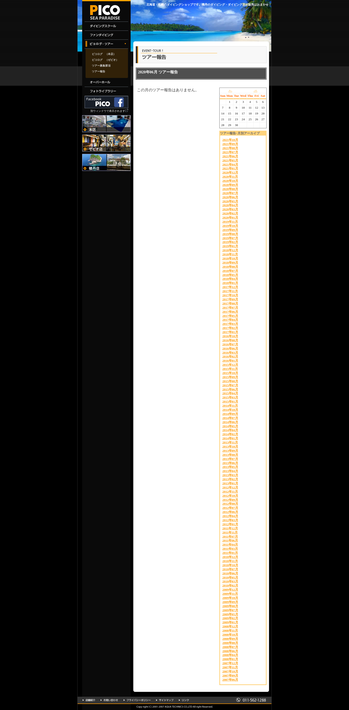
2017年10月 (230, 295)
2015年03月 (230, 397)
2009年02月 (230, 618)
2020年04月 (230, 205)
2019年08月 (230, 234)
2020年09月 (230, 185)
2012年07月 (230, 508)
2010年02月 (230, 585)
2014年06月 (230, 422)
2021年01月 (230, 168)
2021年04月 (230, 164)
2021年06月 (230, 156)
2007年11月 (230, 667)
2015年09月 (230, 377)
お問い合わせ (109, 700)
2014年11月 (230, 405)
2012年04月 (230, 516)
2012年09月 (230, 500)
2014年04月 (230, 430)
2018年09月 (230, 262)
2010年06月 (230, 573)
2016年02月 (230, 356)
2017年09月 (230, 299)
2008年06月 (230, 651)
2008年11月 (230, 630)
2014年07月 (230, 418)
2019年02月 (230, 242)
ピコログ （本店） (104, 54)
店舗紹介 (88, 700)
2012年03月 (230, 520)
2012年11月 (230, 491)
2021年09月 (230, 144)
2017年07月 (230, 307)
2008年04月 (230, 655)
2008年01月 (230, 659)
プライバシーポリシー (137, 700)
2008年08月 (230, 643)
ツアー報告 (98, 71)
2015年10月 (230, 373)
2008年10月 (230, 634)
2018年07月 (230, 271)
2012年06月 (230, 512)
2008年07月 (230, 647)
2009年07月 (230, 610)
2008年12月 (230, 626)
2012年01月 (230, 524)
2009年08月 (230, 606)
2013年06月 (230, 463)
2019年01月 (230, 246)
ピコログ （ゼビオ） (105, 59)
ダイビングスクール (106, 26)
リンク (184, 700)
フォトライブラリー (106, 91)
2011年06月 (230, 540)
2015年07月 (230, 385)
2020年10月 (230, 181)
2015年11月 (230, 369)
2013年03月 (230, 475)
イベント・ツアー (106, 44)
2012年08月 (230, 503)
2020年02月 (230, 213)
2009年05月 (230, 614)
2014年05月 (230, 426)
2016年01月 (230, 360)
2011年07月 (230, 536)
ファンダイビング (106, 35)
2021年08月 (230, 148)
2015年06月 (230, 389)
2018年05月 (230, 275)
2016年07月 (230, 344)
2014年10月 (230, 410)
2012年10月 (230, 495)
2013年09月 (230, 450)
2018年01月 (230, 283)
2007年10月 (230, 671)
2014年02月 (230, 434)
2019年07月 (230, 238)
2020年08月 (230, 189)
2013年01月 (230, 483)
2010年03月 (230, 581)
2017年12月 (230, 287)
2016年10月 (230, 336)
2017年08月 (230, 303)
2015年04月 (230, 393)
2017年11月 (230, 291)
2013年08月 (230, 455)
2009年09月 (230, 602)
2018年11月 (230, 254)
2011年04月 (230, 544)
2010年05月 (230, 577)
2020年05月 (230, 201)
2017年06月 (230, 311)
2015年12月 (230, 364)
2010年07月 (230, 569)
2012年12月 (230, 487)
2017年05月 (230, 316)
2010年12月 (230, 557)
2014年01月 (230, 438)
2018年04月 (230, 279)
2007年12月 (230, 663)
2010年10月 (230, 565)
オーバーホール (106, 82)
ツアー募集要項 (101, 65)
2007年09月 (230, 675)
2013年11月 (230, 442)
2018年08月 (230, 266)
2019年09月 (230, 230)
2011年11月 (230, 532)
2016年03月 (230, 352)
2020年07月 (230, 193)
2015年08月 (230, 381)
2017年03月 (230, 324)
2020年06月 (230, 197)
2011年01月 (230, 553)
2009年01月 (230, 622)
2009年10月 (230, 598)
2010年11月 (230, 561)
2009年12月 (230, 589)
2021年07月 (230, 152)
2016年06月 (230, 348)
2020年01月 (230, 217)
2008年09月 (230, 639)
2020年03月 (230, 209)
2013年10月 (230, 446)
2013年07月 (230, 459)
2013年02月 (230, 479)
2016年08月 (230, 340)
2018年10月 (230, 258)
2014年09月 (230, 414)
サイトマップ (165, 700)
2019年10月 (230, 226)
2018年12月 (230, 250)
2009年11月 (230, 593)
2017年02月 (230, 328)
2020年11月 (230, 176)
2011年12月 (230, 528)
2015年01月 (230, 401)
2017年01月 (230, 332)
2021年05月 (230, 160)
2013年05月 (230, 467)
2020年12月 (230, 172)
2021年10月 (230, 140)
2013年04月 (230, 471)
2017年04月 (230, 319)
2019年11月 (230, 221)
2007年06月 (230, 679)
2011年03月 (230, 548)
